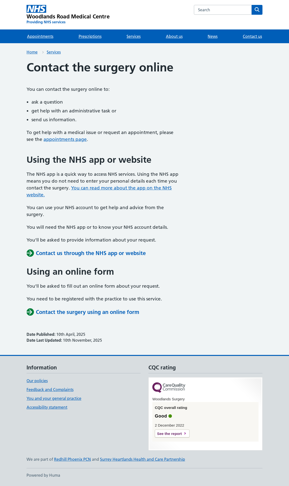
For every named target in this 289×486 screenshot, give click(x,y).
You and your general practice (54, 398)
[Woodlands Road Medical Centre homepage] (68, 15)
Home (32, 52)
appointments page (65, 139)
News (212, 36)
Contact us (252, 36)
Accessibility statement (47, 407)
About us (174, 36)
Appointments (40, 36)
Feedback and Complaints (50, 389)
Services (134, 36)
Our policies (37, 380)
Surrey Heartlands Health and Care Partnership (142, 459)
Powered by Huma (43, 475)
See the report (169, 434)
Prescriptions (90, 36)
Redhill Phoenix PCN (72, 459)
